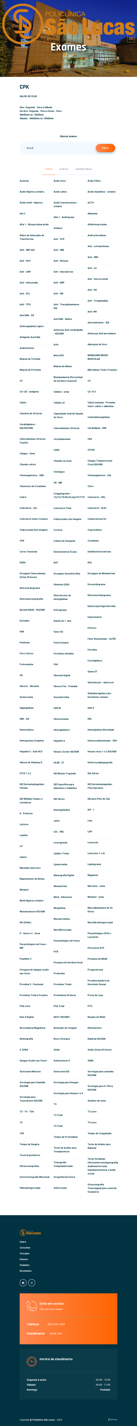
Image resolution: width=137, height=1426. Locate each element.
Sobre (23, 1242)
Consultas (25, 1247)
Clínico (63, 169)
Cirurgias (25, 1253)
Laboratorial (83, 169)
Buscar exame (68, 136)
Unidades (25, 1265)
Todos (48, 169)
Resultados (26, 1271)
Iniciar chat (56, 1333)
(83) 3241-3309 (56, 1324)
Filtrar (105, 148)
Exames (24, 1259)
